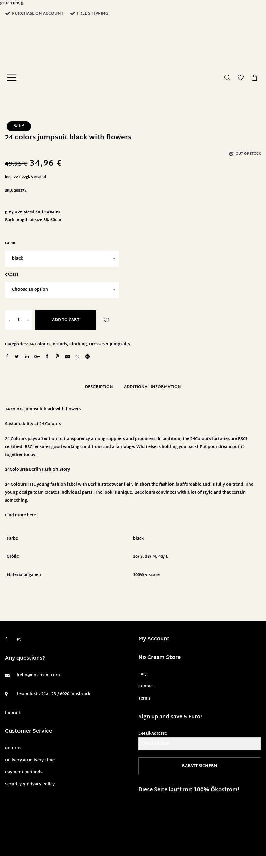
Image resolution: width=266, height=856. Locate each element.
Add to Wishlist (106, 320)
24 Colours (39, 344)
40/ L (163, 556)
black (138, 538)
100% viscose (146, 575)
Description (99, 387)
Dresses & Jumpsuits (109, 344)
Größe (11, 275)
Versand (38, 177)
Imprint (13, 713)
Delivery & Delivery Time (30, 760)
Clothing (78, 344)
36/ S (138, 556)
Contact (146, 686)
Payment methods (23, 772)
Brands (60, 344)
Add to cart (65, 320)
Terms (144, 698)
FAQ (142, 674)
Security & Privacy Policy (30, 784)
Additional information (152, 387)
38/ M (150, 556)
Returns (13, 748)
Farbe (10, 243)
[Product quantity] (18, 320)
